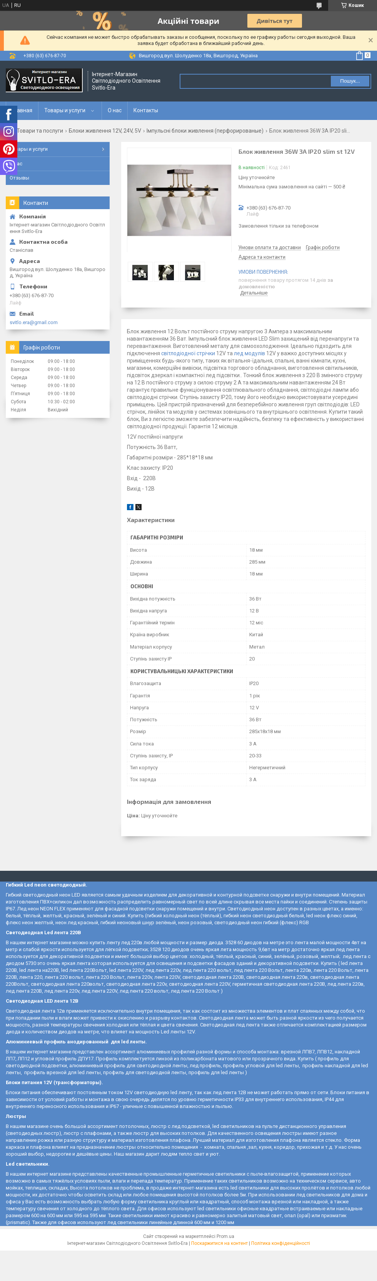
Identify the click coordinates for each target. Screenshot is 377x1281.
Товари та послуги (40, 131)
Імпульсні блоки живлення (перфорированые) (205, 131)
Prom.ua (225, 1236)
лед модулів (249, 353)
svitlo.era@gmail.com (34, 322)
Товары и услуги (64, 110)
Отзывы (19, 178)
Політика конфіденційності (280, 1243)
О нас (115, 110)
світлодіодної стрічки (188, 353)
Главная (22, 110)
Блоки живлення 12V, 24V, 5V (105, 131)
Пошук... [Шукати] (350, 81)
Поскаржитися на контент (219, 1243)
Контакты (145, 110)
